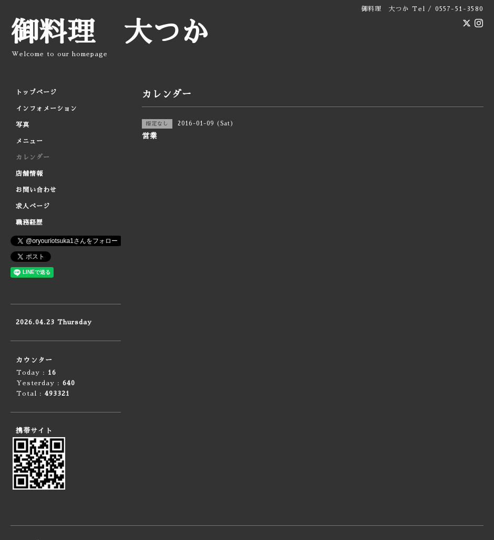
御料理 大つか (110, 33)
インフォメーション (46, 108)
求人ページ (33, 206)
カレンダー (33, 157)
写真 (22, 125)
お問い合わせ (36, 190)
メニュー (29, 141)
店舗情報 (29, 174)
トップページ (36, 92)
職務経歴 (29, 222)
